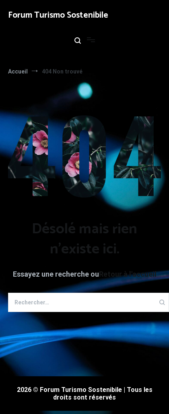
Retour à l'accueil (128, 274)
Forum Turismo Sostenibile (58, 15)
